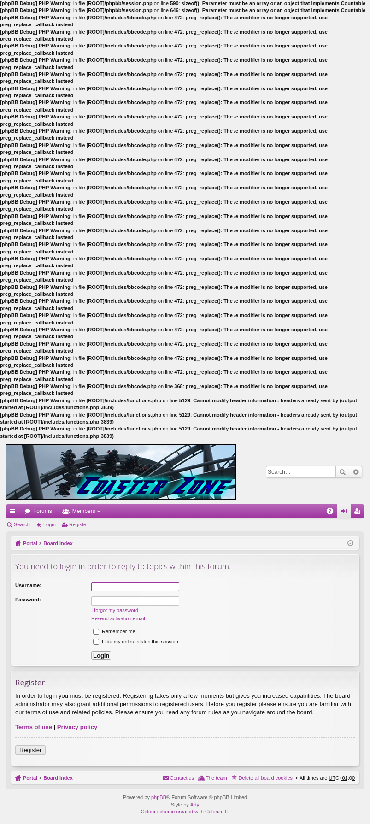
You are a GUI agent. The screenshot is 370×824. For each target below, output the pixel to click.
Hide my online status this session (135, 641)
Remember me (114, 631)
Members (83, 511)
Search (342, 471)
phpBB (158, 797)
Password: (28, 599)
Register (78, 524)
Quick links (14, 513)
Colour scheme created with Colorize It (184, 811)
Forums (42, 511)
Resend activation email (118, 618)
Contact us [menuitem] (182, 778)
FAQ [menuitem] (333, 513)
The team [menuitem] (216, 778)
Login (49, 524)
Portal (30, 543)
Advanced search (355, 471)
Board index (58, 543)
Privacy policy (77, 727)
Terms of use (33, 727)
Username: (28, 585)
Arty (195, 804)
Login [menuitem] (346, 513)
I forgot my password (114, 610)
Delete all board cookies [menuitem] (266, 778)
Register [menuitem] (359, 513)
